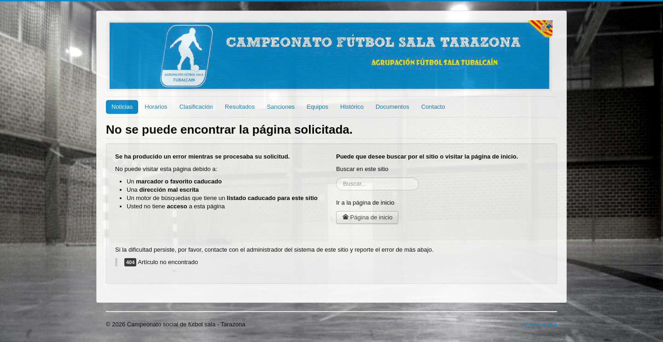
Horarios (156, 106)
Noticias (122, 106)
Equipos (317, 106)
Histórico (352, 106)
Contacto (433, 106)
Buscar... (336, 177)
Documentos (392, 106)
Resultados (240, 106)
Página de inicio (367, 217)
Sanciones (281, 106)
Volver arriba (540, 324)
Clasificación (196, 106)
